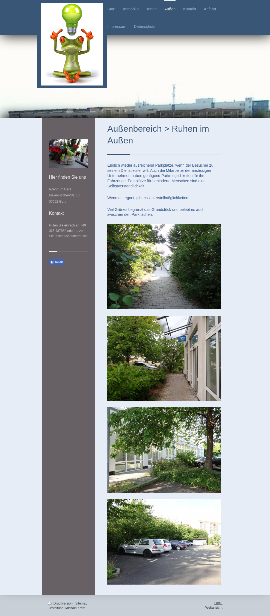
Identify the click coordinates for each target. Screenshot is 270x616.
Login (218, 603)
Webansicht (213, 607)
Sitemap (81, 603)
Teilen (56, 262)
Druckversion (61, 603)
